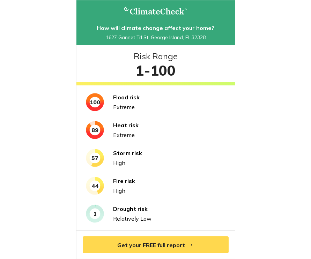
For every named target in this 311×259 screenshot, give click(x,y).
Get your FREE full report (155, 244)
